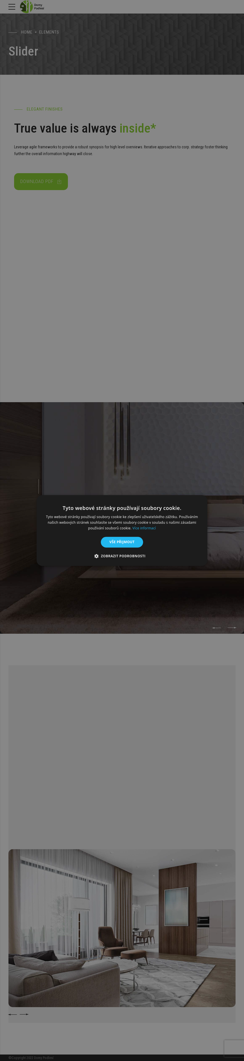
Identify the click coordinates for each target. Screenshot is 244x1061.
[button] (122, 556)
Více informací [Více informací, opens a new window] (144, 528)
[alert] (122, 530)
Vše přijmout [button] (121, 542)
